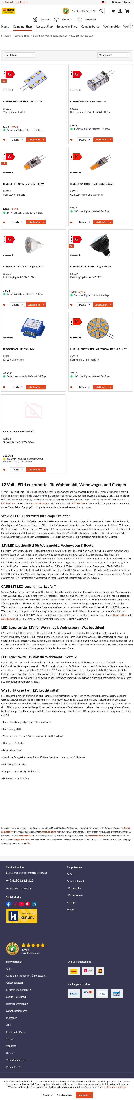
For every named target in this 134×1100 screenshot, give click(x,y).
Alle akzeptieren (64, 1095)
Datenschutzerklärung (17, 1004)
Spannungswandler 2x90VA (18, 431)
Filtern (12, 55)
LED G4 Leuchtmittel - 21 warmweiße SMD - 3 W (98, 348)
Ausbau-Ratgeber (14, 982)
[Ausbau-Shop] (44, 27)
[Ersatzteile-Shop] (67, 27)
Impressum (11, 1017)
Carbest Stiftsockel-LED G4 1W (88, 101)
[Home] (5, 27)
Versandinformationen (17, 1060)
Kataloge (71, 902)
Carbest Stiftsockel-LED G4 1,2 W (22, 101)
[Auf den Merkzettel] (4, 140)
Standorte (11, 1046)
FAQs (69, 874)
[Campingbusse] (90, 27)
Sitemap (10, 1039)
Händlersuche (74, 888)
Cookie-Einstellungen (16, 996)
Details (17, 139)
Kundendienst (25, 835)
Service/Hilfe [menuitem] (120, 2)
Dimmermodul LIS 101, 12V (18, 348)
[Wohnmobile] (111, 27)
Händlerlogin (21, 2)
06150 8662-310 (97, 835)
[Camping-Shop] (22, 27)
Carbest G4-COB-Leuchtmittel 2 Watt (91, 183)
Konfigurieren (84, 1095)
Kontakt (9, 2)
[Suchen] (101, 11)
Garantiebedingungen (16, 1010)
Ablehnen (47, 1095)
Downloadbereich (75, 881)
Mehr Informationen (116, 1087)
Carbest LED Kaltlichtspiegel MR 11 (23, 266)
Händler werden (75, 895)
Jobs (8, 1025)
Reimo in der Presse (15, 1032)
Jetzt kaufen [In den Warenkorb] (36, 139)
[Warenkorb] (127, 11)
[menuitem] (88, 11)
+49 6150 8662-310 (20, 880)
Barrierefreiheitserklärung (18, 989)
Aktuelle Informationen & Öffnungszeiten (26, 975)
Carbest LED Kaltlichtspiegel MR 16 (90, 266)
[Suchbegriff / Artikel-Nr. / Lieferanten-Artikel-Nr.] (88, 11)
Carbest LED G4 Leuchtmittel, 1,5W (23, 183)
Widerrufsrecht (13, 1067)
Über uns (10, 1053)
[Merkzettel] (113, 11)
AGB (8, 968)
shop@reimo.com (21, 839)
